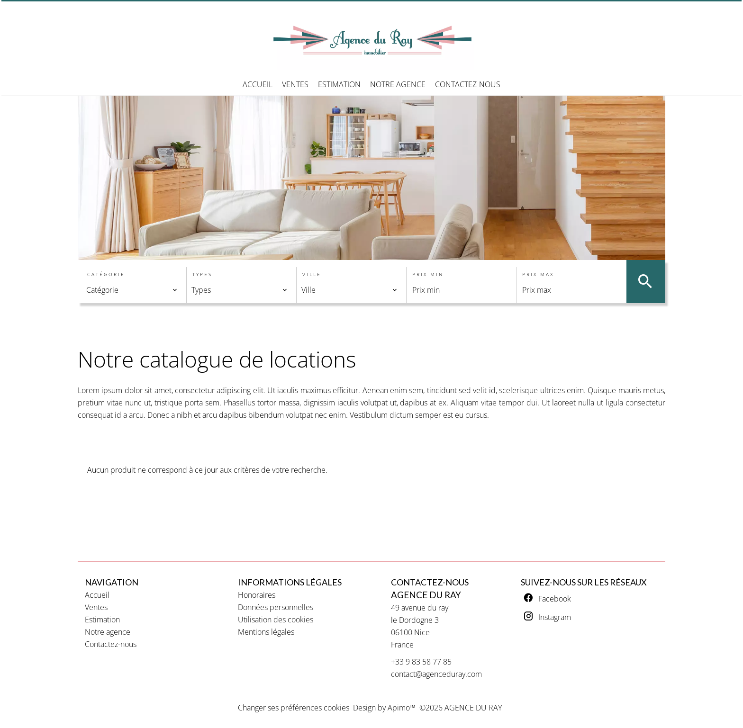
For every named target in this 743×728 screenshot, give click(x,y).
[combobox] (131, 289)
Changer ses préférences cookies (293, 707)
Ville (311, 274)
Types (202, 274)
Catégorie (106, 274)
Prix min (428, 274)
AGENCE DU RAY (426, 595)
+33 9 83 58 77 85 (421, 661)
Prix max (538, 274)
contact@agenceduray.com (436, 674)
